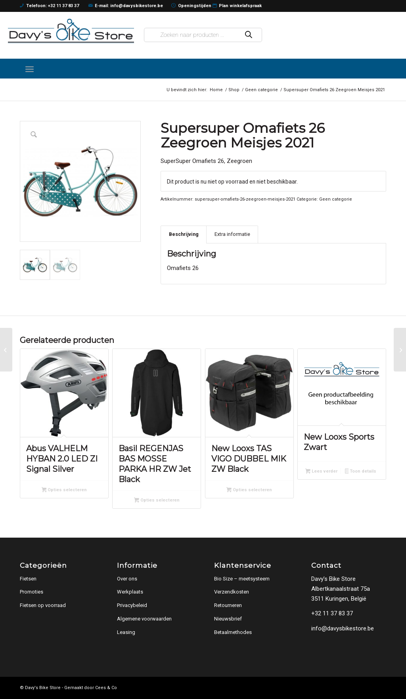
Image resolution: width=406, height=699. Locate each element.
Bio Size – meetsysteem (242, 579)
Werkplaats (130, 592)
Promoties (31, 592)
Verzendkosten (231, 592)
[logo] (71, 31)
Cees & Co (106, 687)
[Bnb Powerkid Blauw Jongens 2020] (6, 350)
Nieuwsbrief (228, 619)
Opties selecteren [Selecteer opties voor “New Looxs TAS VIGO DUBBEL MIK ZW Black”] (249, 490)
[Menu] (29, 69)
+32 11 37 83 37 (332, 613)
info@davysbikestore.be (342, 628)
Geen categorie (335, 199)
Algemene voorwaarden (144, 619)
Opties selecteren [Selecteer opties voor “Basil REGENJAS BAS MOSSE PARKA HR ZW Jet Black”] (157, 501)
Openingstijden (191, 6)
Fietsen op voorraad (43, 605)
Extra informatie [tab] (232, 234)
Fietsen (28, 579)
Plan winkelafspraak (237, 6)
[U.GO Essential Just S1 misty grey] (400, 350)
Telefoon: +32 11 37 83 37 (49, 6)
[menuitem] (29, 69)
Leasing (126, 632)
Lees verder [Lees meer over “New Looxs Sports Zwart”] (321, 472)
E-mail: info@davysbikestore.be (125, 6)
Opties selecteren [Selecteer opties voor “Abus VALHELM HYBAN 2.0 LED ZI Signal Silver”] (64, 490)
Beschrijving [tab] (184, 234)
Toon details (361, 472)
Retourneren (228, 605)
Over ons (127, 579)
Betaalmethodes (233, 632)
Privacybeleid (132, 605)
